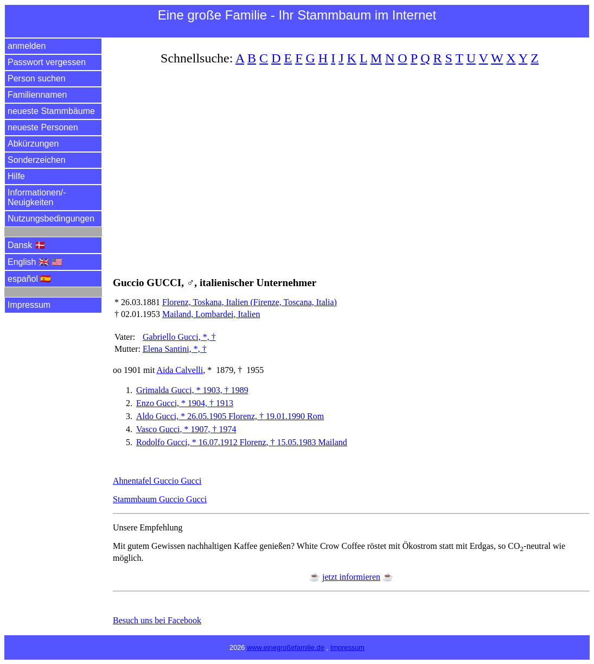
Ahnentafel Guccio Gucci (157, 480)
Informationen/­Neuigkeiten (37, 197)
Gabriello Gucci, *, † (179, 337)
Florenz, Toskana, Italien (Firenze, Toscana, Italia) (249, 302)
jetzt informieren (351, 576)
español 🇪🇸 (30, 278)
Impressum (29, 304)
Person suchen (37, 78)
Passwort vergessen (47, 62)
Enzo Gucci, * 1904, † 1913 (184, 403)
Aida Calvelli (179, 370)
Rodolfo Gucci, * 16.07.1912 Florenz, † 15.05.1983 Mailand (241, 442)
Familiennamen (37, 94)
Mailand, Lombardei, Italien (211, 314)
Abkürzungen (33, 143)
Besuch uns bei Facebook (157, 620)
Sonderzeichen (37, 160)
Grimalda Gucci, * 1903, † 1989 (192, 390)
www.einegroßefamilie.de (285, 647)
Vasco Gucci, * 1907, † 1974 (186, 429)
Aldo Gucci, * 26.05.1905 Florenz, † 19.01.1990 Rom (230, 416)
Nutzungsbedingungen (51, 218)
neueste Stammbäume (51, 111)
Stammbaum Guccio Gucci (160, 499)
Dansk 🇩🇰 (27, 245)
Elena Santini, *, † (175, 348)
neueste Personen (43, 127)
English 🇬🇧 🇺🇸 (35, 262)
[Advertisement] (351, 164)
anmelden (27, 45)
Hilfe (16, 176)
